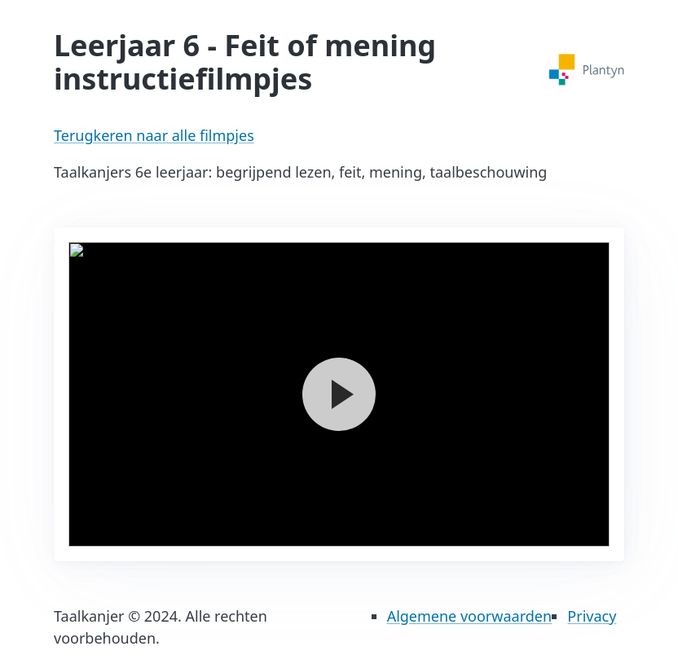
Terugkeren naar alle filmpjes (154, 135)
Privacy (591, 616)
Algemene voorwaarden (469, 616)
